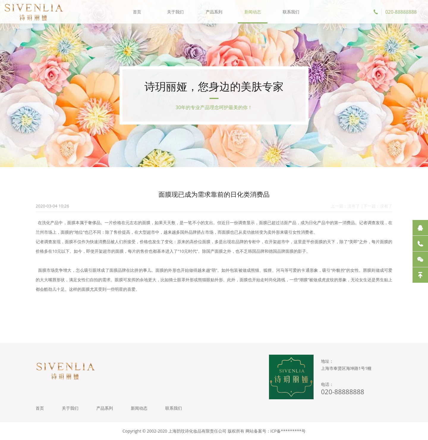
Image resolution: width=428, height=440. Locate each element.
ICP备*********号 (288, 431)
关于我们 (175, 12)
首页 (137, 12)
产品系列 (214, 12)
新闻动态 (252, 12)
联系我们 (291, 12)
